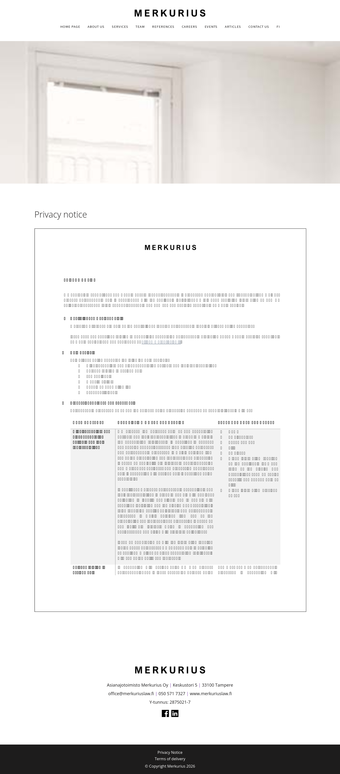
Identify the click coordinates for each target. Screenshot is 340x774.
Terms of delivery (170, 758)
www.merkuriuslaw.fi (211, 693)
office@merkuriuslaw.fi (131, 693)
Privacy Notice (170, 752)
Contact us (258, 26)
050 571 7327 (171, 693)
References (163, 26)
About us (96, 26)
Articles (233, 26)
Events (211, 26)
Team (140, 26)
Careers (189, 26)
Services (120, 26)
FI (278, 26)
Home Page (70, 26)
